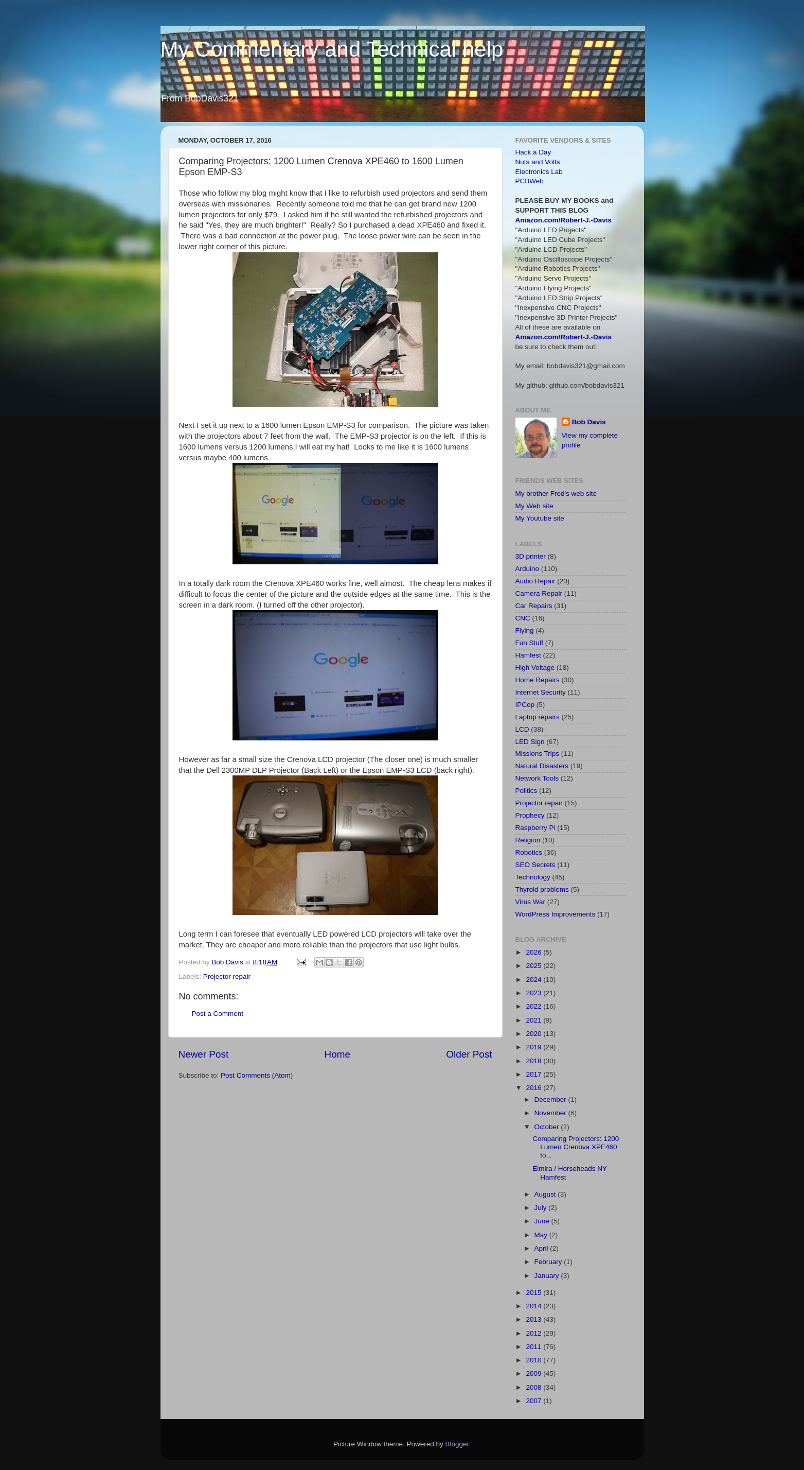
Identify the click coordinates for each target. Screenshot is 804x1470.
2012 (534, 1333)
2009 (534, 1373)
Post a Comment (218, 1013)
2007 (534, 1401)
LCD (522, 729)
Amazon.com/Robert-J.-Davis (563, 220)
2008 (534, 1387)
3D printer (530, 556)
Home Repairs (537, 680)
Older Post (469, 1054)
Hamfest (528, 655)
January (547, 1275)
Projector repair (227, 976)
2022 (534, 1006)
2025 (534, 966)
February (549, 1262)
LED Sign (530, 742)
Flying (524, 630)
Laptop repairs (537, 717)
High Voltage (535, 667)
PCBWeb (529, 181)
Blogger (457, 1444)
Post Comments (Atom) (257, 1075)
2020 (534, 1033)
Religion (528, 840)
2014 (534, 1306)
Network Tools (537, 778)
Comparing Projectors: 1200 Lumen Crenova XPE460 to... (575, 1147)
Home (337, 1054)
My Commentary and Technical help (332, 49)
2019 (534, 1047)
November (551, 1113)
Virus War (530, 902)
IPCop (525, 704)
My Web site (534, 506)
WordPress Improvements (555, 914)
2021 (534, 1020)
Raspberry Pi (535, 828)
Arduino (527, 569)
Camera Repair (539, 593)
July (541, 1208)
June (542, 1221)
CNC (522, 618)
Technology (532, 877)
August (546, 1194)
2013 (534, 1319)
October (547, 1127)
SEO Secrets (535, 865)
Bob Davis (589, 422)
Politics (526, 790)
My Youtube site (539, 518)
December (551, 1099)
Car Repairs (533, 606)
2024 (534, 979)
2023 (534, 993)
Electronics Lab (539, 172)
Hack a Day (533, 152)
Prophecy (530, 815)
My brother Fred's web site (556, 493)
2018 (534, 1061)
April (542, 1248)
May (541, 1235)
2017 (534, 1074)
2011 (534, 1347)
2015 (534, 1292)
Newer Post (203, 1054)
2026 (534, 952)
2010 (534, 1360)
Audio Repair (535, 581)
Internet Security (540, 692)
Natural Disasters (542, 766)
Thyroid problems (542, 889)
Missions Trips (537, 753)
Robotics (529, 852)
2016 (534, 1088)
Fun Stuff (529, 643)
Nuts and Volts (537, 162)
